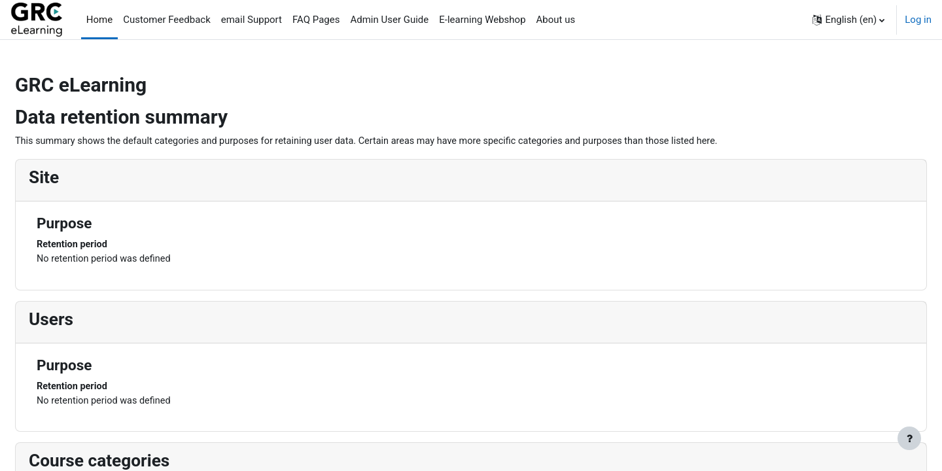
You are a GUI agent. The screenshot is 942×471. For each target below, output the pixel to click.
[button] (848, 19)
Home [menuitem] (99, 20)
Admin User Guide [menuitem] (389, 20)
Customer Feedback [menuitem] (167, 20)
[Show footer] (909, 438)
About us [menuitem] (556, 20)
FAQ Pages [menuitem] (316, 20)
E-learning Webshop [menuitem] (482, 20)
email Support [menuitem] (251, 20)
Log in (918, 20)
